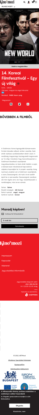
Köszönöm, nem (19, 411)
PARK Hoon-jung (15, 95)
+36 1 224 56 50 (31, 284)
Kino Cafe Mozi (20, 312)
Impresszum (7, 256)
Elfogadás (19, 406)
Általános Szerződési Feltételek (19, 360)
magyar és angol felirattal (18, 90)
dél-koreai (19, 190)
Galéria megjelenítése (19, 66)
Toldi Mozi (19, 348)
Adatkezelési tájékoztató (19, 369)
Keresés (24, 2)
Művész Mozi (20, 319)
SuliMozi (19, 334)
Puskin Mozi (19, 326)
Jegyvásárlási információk (13, 271)
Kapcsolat (6, 261)
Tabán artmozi (19, 341)
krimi (3, 88)
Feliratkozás (19, 226)
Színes (9, 187)
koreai (17, 195)
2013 (9, 88)
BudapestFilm (19, 365)
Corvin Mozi (19, 305)
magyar (22, 192)
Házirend (5, 266)
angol (15, 192)
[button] (30, 2)
